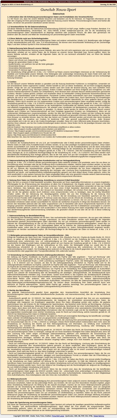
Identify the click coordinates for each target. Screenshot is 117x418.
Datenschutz (72, 2)
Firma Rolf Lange (58, 416)
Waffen (81, 2)
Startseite (27, 2)
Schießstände (43, 2)
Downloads (89, 2)
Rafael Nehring (99, 416)
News (34, 2)
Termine (53, 2)
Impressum (61, 2)
